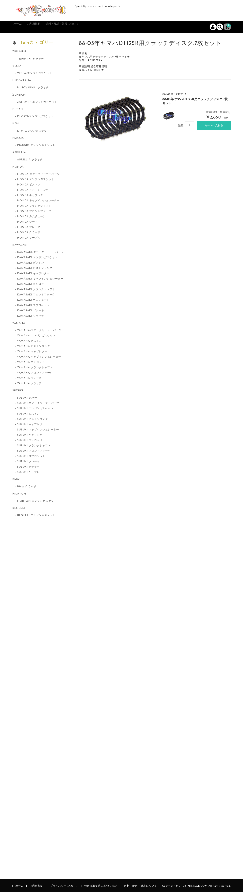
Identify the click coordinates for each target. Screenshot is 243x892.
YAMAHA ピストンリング (33, 346)
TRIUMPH (19, 51)
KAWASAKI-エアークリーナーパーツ (40, 252)
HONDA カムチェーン (31, 216)
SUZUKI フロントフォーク (34, 451)
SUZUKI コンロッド (29, 440)
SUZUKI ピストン (28, 414)
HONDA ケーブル (28, 238)
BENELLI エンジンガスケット (36, 515)
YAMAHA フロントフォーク (35, 373)
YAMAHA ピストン (29, 341)
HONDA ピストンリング (33, 190)
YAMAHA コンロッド (30, 362)
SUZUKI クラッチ (28, 467)
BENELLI (18, 508)
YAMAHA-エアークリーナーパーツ (39, 330)
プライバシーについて (63, 886)
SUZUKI (17, 390)
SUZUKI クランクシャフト (34, 445)
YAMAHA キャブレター (32, 351)
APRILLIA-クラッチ (30, 160)
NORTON (19, 494)
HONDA (18, 167)
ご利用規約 (41, 26)
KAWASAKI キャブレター (33, 273)
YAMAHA (18, 323)
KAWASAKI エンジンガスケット (37, 257)
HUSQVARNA (21, 80)
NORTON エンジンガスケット (36, 501)
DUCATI (17, 109)
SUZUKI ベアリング (29, 435)
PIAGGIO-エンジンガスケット (36, 145)
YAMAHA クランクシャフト (35, 367)
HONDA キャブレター (31, 195)
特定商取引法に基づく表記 (100, 886)
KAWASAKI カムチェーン (33, 300)
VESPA (16, 66)
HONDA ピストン (28, 185)
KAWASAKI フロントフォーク (36, 295)
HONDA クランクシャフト (34, 206)
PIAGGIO (18, 138)
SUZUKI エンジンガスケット (35, 408)
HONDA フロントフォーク (34, 211)
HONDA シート (27, 222)
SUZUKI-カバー (27, 398)
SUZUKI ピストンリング (32, 419)
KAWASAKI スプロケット (33, 305)
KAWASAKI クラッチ (30, 316)
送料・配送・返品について (76, 26)
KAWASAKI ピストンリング (34, 268)
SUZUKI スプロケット (31, 456)
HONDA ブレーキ (28, 227)
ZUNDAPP (19, 95)
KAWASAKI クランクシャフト (36, 289)
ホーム (21, 26)
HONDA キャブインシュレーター (38, 200)
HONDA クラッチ (28, 232)
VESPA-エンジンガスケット (34, 73)
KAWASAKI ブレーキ (30, 310)
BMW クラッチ (26, 486)
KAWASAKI (19, 245)
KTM (15, 123)
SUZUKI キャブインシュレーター (38, 430)
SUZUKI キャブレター (31, 424)
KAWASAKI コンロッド (32, 284)
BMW (16, 479)
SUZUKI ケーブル (28, 472)
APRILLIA (19, 152)
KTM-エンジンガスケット (33, 131)
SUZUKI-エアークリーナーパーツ (38, 403)
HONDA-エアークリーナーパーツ (38, 174)
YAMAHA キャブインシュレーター (39, 357)
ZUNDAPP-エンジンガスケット (37, 102)
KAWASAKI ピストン (30, 263)
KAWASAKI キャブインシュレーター (40, 279)
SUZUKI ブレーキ (28, 461)
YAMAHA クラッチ (29, 383)
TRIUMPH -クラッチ (30, 59)
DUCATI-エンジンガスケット (35, 116)
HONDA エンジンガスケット (35, 179)
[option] (117, 116)
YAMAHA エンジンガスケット (36, 335)
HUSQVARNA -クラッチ (33, 87)
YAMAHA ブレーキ (29, 378)
